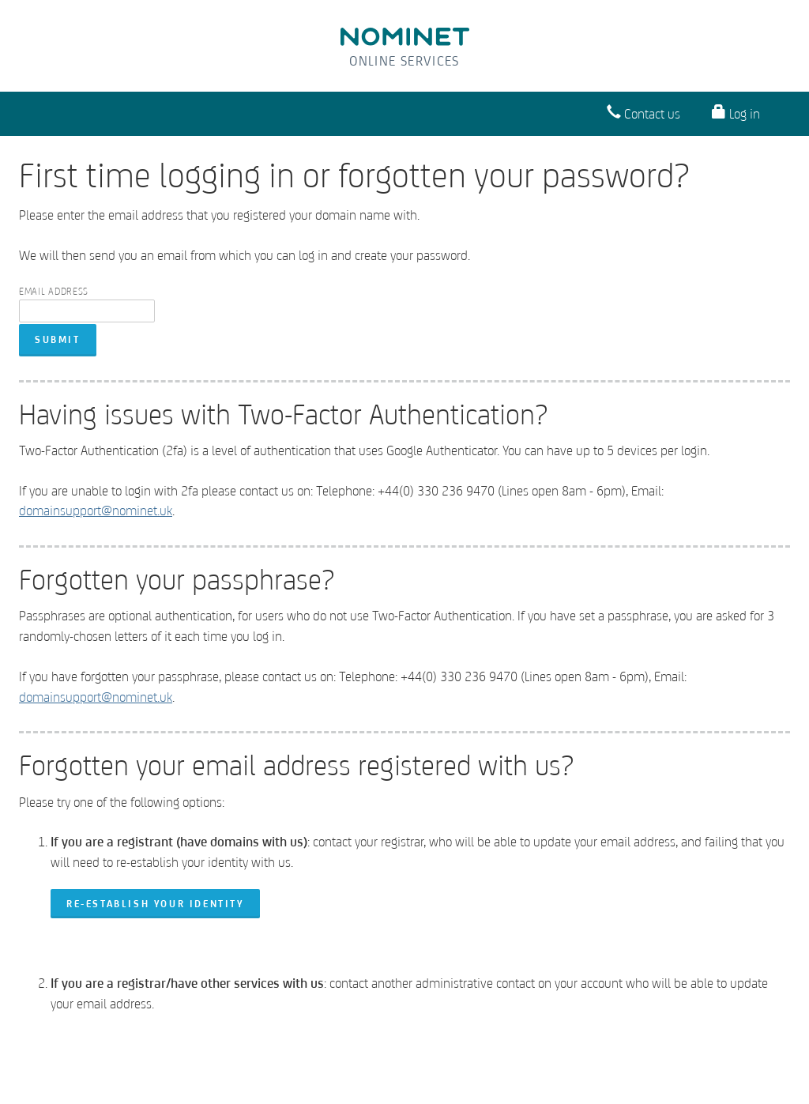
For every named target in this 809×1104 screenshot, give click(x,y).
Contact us (643, 112)
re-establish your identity (155, 904)
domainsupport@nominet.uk (95, 510)
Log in (736, 112)
